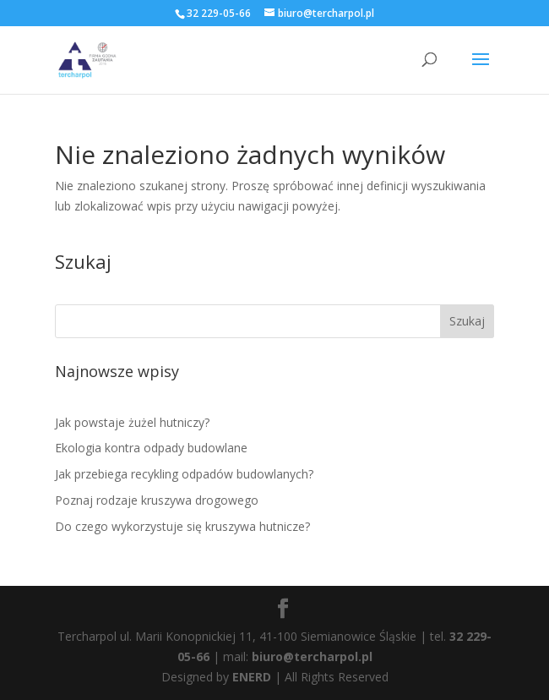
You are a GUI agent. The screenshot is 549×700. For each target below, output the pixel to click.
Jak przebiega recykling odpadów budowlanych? (184, 474)
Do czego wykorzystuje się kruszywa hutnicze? (182, 526)
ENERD (251, 677)
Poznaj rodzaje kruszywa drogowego (156, 500)
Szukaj (467, 321)
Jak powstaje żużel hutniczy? (132, 422)
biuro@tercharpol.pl (312, 656)
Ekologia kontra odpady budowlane (151, 448)
